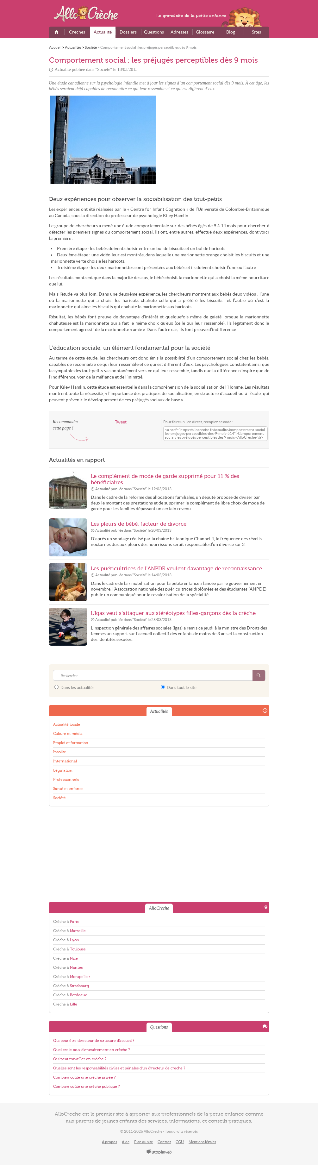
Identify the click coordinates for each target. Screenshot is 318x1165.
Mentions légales (202, 1142)
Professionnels (66, 779)
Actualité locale (66, 724)
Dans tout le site (178, 687)
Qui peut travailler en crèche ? (79, 1059)
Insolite (59, 752)
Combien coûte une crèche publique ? (86, 1086)
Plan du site (143, 1142)
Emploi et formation (70, 743)
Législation (62, 770)
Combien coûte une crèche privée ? (84, 1077)
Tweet (121, 422)
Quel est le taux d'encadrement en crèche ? (91, 1050)
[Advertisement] (215, 140)
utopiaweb (159, 1152)
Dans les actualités (74, 687)
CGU (180, 1142)
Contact (164, 1142)
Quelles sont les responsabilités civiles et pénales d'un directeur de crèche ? (119, 1068)
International (65, 761)
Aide (125, 1142)
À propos (109, 1142)
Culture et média (68, 733)
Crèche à (65, 921)
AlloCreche (90, 13)
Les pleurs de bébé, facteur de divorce (138, 524)
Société (59, 798)
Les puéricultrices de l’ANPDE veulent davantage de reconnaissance (176, 569)
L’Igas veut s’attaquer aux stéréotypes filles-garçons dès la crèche (173, 613)
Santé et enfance (68, 788)
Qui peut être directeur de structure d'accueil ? (93, 1040)
